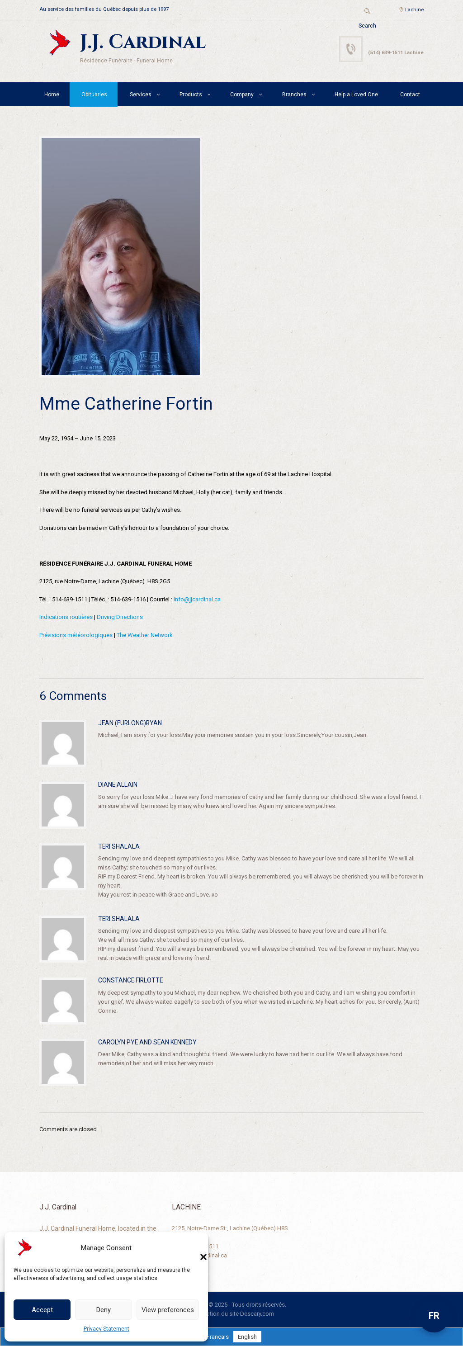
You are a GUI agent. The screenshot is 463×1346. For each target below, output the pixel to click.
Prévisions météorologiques (76, 635)
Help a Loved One (356, 94)
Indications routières (66, 617)
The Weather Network (145, 635)
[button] (194, 1247)
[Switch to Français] (217, 1336)
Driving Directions (120, 617)
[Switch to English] (247, 1336)
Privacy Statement (106, 1329)
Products (191, 94)
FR (434, 1315)
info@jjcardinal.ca (197, 599)
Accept (42, 1310)
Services (140, 94)
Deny (103, 1310)
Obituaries (94, 94)
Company (242, 94)
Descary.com (257, 1313)
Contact (410, 94)
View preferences (168, 1310)
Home (51, 94)
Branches (294, 94)
